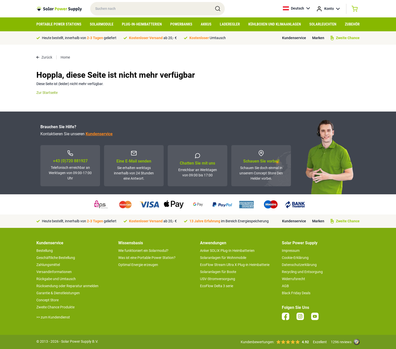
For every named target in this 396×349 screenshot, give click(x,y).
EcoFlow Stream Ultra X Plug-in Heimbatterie (234, 265)
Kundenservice (294, 38)
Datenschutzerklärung (299, 265)
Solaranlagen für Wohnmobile (223, 258)
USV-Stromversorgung (217, 279)
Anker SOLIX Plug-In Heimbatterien (227, 251)
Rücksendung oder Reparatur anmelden (67, 286)
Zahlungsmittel (48, 265)
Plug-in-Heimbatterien (142, 24)
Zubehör (352, 24)
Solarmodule (101, 24)
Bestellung (44, 251)
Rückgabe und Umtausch (56, 279)
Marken (318, 38)
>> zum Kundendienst (53, 317)
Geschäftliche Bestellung (55, 258)
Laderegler (230, 24)
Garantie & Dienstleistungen (58, 293)
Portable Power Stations (58, 24)
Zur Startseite (47, 93)
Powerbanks (181, 24)
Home (65, 57)
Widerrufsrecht (293, 279)
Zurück (44, 57)
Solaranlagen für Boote (218, 272)
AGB (285, 286)
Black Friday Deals (296, 293)
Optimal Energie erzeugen (138, 265)
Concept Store (47, 300)
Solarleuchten (322, 24)
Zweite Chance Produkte (55, 307)
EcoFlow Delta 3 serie (216, 286)
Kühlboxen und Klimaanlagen (274, 24)
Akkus (206, 24)
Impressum (291, 251)
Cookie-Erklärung (295, 258)
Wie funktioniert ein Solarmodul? (143, 251)
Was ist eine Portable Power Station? (147, 258)
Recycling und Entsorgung (302, 272)
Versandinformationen (54, 272)
